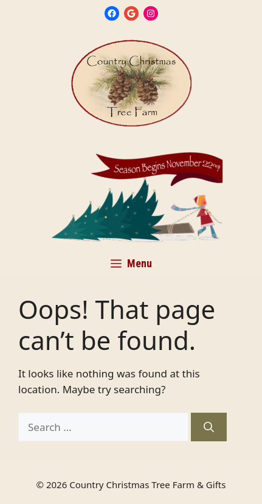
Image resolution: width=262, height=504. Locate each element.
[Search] (209, 427)
